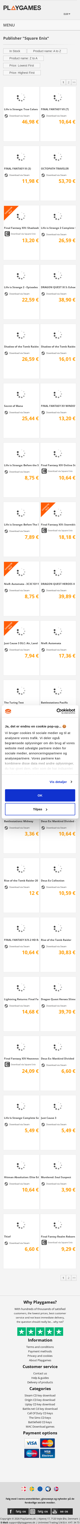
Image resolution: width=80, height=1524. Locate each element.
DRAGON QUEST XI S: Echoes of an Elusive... (58, 287)
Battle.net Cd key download (40, 1409)
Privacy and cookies (40, 1356)
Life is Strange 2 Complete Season (58, 227)
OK (40, 795)
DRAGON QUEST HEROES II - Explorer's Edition (58, 583)
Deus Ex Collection (52, 880)
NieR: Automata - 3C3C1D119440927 (21, 583)
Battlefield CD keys (40, 1422)
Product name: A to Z (47, 51)
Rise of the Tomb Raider (56, 939)
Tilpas (40, 809)
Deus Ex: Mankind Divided (57, 1058)
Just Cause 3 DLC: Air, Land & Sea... (21, 643)
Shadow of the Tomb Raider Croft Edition (21, 346)
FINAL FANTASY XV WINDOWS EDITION (58, 405)
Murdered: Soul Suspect (56, 1177)
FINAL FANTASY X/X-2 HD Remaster (21, 939)
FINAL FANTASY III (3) (17, 168)
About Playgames (40, 1360)
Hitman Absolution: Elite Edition (21, 1177)
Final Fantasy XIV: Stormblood (58, 524)
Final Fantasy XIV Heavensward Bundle (21, 1058)
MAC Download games (40, 1426)
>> (74, 82)
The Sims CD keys (40, 1418)
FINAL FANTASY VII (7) (55, 109)
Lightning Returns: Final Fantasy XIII (21, 999)
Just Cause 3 (48, 1117)
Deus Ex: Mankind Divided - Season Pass (58, 821)
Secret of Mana (13, 405)
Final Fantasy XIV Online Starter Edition (58, 465)
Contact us (40, 1373)
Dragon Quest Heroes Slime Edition (58, 999)
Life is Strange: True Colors (21, 109)
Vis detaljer (58, 782)
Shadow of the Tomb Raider (58, 346)
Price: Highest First (22, 72)
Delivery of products (40, 1382)
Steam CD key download (40, 1395)
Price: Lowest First (21, 65)
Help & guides (40, 1378)
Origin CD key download (40, 1400)
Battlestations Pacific (54, 702)
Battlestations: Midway (18, 821)
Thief (7, 1236)
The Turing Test (14, 702)
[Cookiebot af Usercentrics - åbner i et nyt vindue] (57, 711)
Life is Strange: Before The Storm (21, 524)
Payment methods (40, 1351)
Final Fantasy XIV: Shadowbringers (21, 227)
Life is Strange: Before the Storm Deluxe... (21, 465)
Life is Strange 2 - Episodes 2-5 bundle (21, 287)
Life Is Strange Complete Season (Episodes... (21, 1117)
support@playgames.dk (22, 1522)
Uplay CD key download (40, 1404)
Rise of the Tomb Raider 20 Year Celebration (21, 880)
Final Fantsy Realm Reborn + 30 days (58, 1236)
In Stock (14, 51)
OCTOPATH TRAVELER (55, 168)
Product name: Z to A (23, 58)
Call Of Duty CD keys (40, 1413)
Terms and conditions (40, 1347)
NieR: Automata (51, 643)
